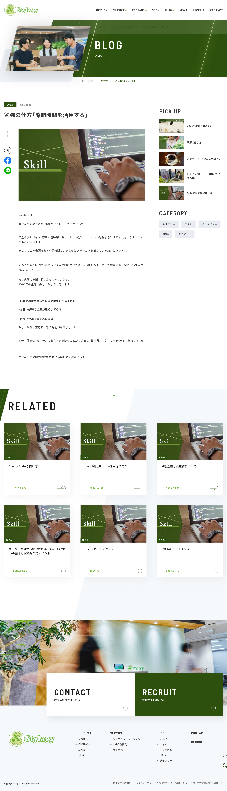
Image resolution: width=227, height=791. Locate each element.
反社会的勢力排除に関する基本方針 (206, 783)
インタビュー (209, 224)
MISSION (101, 10)
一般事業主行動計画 (120, 783)
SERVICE (119, 10)
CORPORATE (85, 733)
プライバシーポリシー (144, 783)
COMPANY (138, 10)
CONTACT (216, 10)
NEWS (183, 10)
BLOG (168, 10)
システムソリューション (126, 739)
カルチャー (168, 224)
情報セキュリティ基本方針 (172, 783)
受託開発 (118, 750)
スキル (10, 104)
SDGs (155, 10)
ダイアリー (184, 234)
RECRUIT (198, 10)
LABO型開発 (120, 744)
